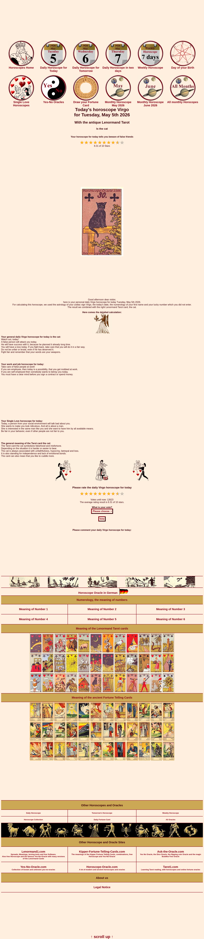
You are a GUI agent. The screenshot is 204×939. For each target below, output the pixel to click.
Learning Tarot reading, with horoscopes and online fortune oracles (170, 866)
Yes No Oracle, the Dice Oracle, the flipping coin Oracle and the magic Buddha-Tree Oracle (170, 852)
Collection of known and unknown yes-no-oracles (33, 866)
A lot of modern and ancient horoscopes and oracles (102, 866)
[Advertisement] (102, 21)
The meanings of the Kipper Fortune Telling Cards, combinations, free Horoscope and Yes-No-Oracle (102, 852)
